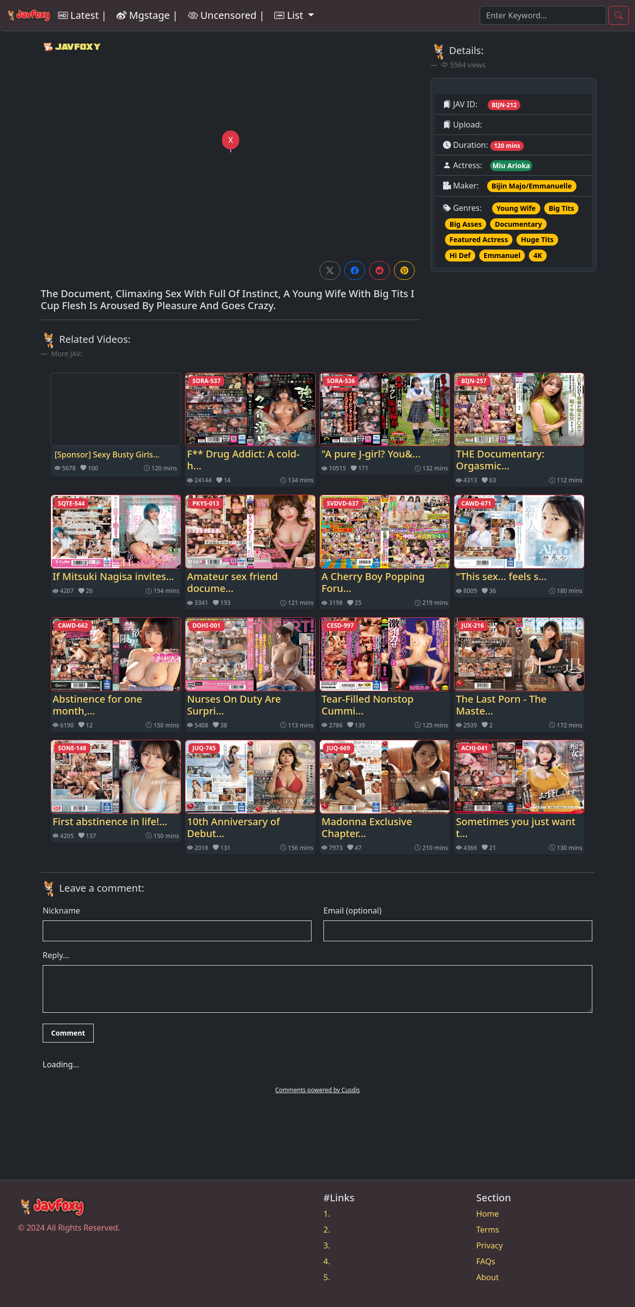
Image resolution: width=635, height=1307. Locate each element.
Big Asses (465, 224)
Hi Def (460, 255)
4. (326, 1261)
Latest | (82, 15)
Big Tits (561, 208)
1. (326, 1213)
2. (326, 1229)
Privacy (489, 1245)
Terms (487, 1229)
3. (326, 1245)
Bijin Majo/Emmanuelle (532, 186)
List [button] (290, 15)
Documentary (518, 224)
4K (537, 255)
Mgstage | (147, 15)
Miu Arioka (511, 165)
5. (326, 1277)
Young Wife (516, 208)
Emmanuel (502, 255)
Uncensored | (226, 15)
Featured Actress (478, 239)
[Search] (543, 15)
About (487, 1277)
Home (487, 1213)
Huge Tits (537, 239)
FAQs (485, 1261)
